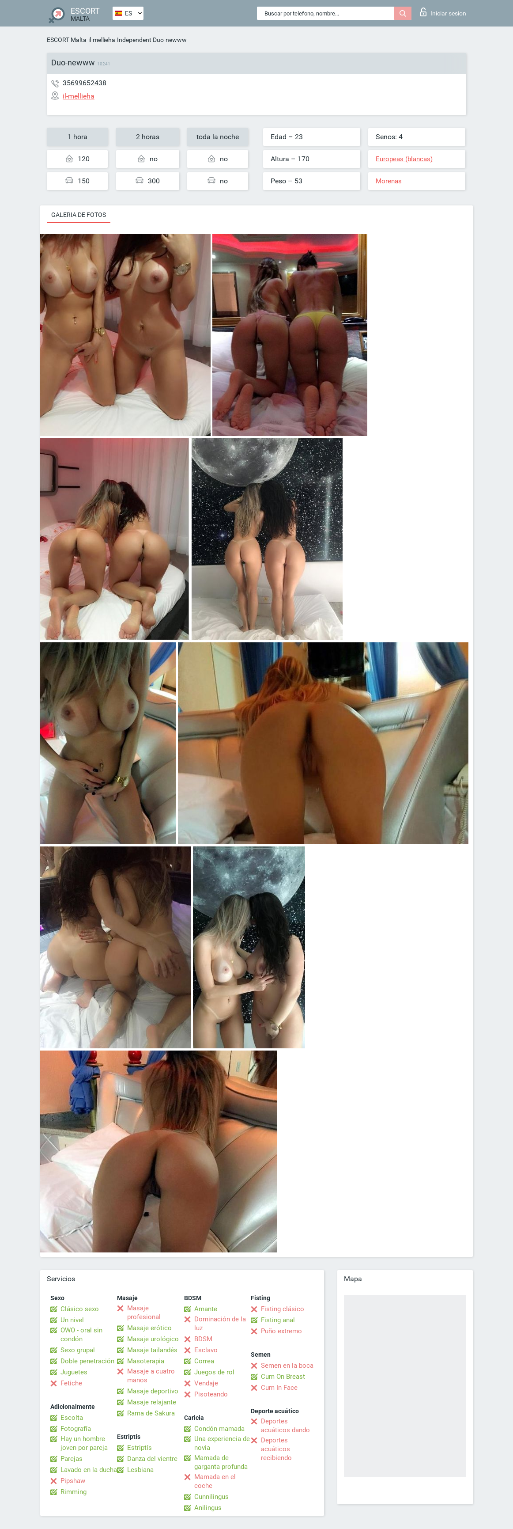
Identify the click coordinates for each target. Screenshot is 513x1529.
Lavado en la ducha (88, 1470)
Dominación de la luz (220, 1323)
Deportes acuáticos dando (285, 1425)
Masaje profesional (144, 1312)
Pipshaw (72, 1481)
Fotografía (75, 1429)
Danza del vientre (152, 1459)
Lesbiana (140, 1470)
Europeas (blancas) (404, 159)
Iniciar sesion (443, 12)
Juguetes (73, 1372)
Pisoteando (211, 1394)
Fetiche (71, 1383)
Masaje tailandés (152, 1350)
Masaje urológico (153, 1339)
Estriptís (139, 1448)
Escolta (71, 1418)
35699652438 (84, 83)
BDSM (203, 1339)
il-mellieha (101, 39)
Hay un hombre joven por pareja (84, 1443)
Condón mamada (219, 1429)
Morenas (389, 181)
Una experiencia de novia (222, 1443)
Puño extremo (281, 1331)
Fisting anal (278, 1320)
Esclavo (206, 1350)
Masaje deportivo (152, 1391)
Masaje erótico (149, 1328)
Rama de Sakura (151, 1413)
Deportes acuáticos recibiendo (276, 1449)
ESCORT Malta (67, 39)
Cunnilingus (211, 1497)
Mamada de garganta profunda (221, 1462)
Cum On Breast (283, 1377)
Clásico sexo (79, 1309)
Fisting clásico (282, 1309)
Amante (205, 1309)
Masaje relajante (151, 1402)
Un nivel (72, 1320)
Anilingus (208, 1508)
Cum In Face (279, 1388)
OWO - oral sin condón (81, 1334)
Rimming (73, 1492)
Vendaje (206, 1383)
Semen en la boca (287, 1366)
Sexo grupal (77, 1350)
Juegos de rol (214, 1372)
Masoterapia (145, 1361)
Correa (204, 1361)
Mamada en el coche (215, 1481)
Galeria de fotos (78, 214)
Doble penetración (87, 1361)
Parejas (71, 1459)
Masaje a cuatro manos (151, 1375)
